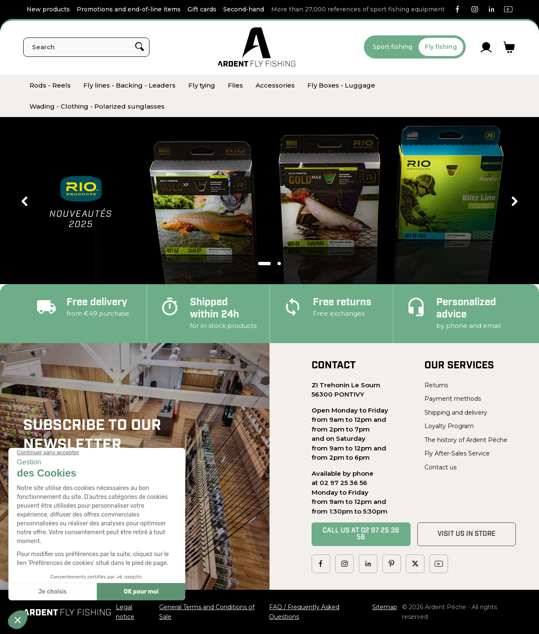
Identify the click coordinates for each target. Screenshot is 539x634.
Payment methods (452, 398)
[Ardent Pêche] (257, 47)
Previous (24, 201)
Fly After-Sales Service (457, 453)
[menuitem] (50, 85)
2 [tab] (279, 263)
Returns (436, 385)
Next (514, 201)
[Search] (86, 47)
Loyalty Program (449, 426)
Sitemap (384, 607)
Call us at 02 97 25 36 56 (361, 534)
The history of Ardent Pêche (465, 440)
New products (48, 9)
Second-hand (243, 9)
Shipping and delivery (455, 412)
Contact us (440, 467)
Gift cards (201, 9)
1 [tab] (264, 263)
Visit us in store (467, 534)
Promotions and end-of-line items (129, 9)
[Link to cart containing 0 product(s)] (509, 47)
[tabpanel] (269, 201)
